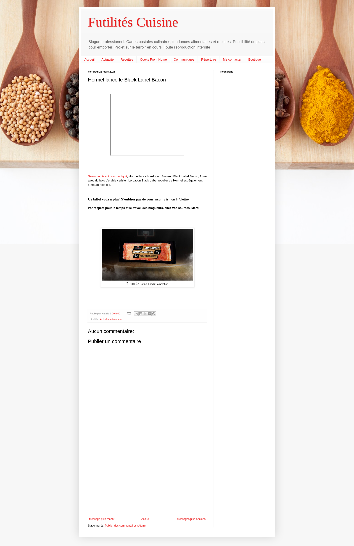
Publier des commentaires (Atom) (125, 525)
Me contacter (232, 59)
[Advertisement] (147, 480)
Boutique (254, 59)
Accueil (89, 59)
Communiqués (184, 59)
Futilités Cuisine (133, 22)
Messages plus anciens (191, 519)
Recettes (127, 59)
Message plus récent (101, 519)
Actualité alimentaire (111, 319)
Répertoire (208, 59)
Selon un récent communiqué (107, 176)
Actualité (107, 59)
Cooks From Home (153, 59)
